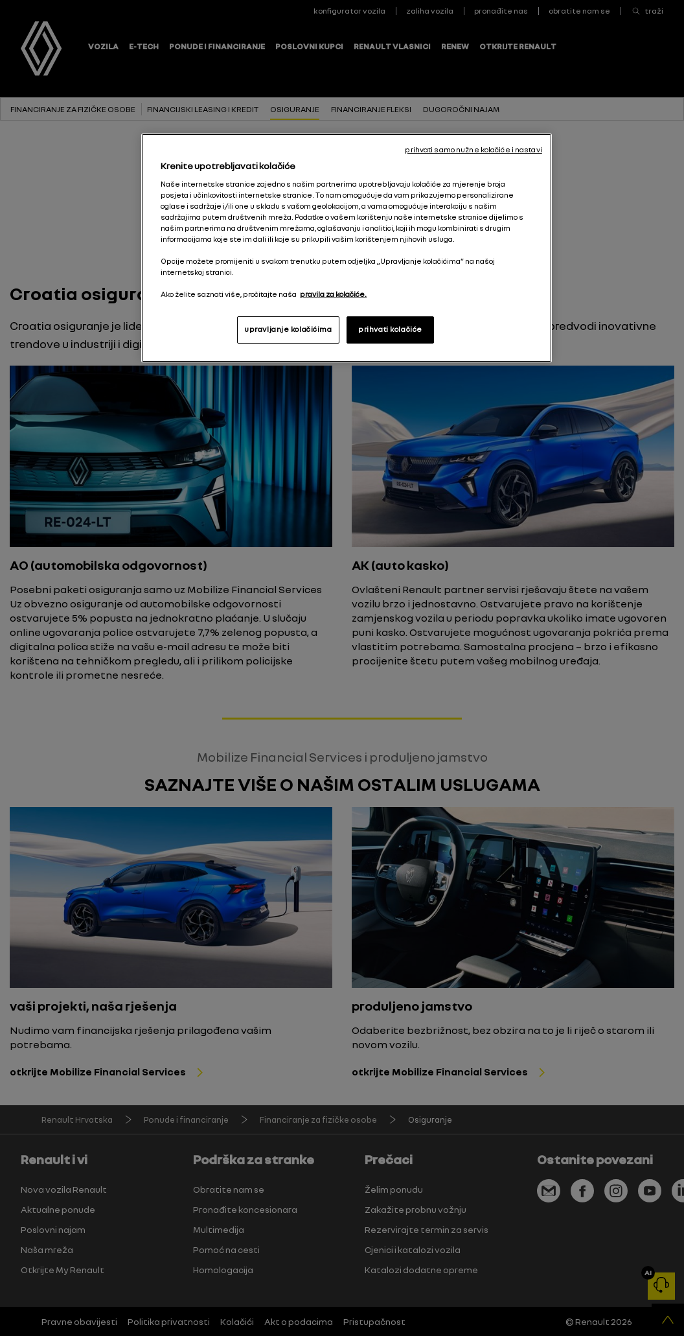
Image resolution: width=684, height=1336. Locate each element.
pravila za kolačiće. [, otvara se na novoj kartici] (333, 294)
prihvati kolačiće (390, 329)
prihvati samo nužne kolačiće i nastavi (473, 149)
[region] (346, 248)
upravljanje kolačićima (288, 329)
